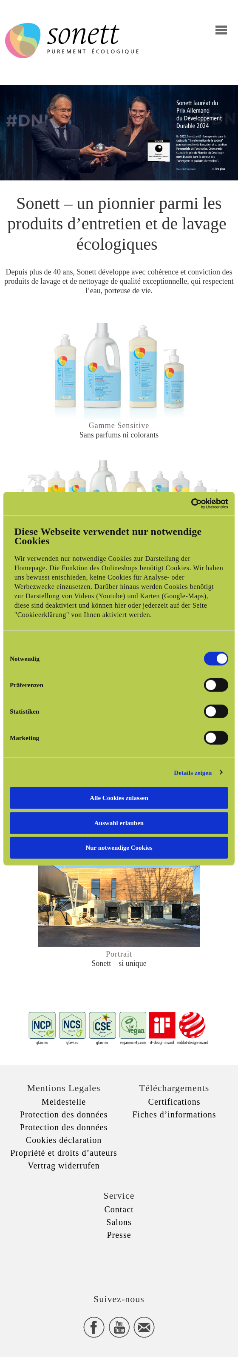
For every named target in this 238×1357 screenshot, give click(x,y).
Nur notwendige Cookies (118, 847)
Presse (119, 1235)
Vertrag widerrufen (64, 1165)
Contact (118, 1209)
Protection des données (64, 1114)
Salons (118, 1222)
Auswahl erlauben (119, 822)
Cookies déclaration (64, 1140)
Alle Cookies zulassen (119, 797)
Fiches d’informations (174, 1114)
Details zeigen (193, 772)
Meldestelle (64, 1101)
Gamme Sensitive (119, 425)
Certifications (174, 1101)
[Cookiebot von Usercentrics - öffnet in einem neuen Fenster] (191, 503)
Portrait (119, 954)
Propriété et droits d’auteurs (63, 1152)
